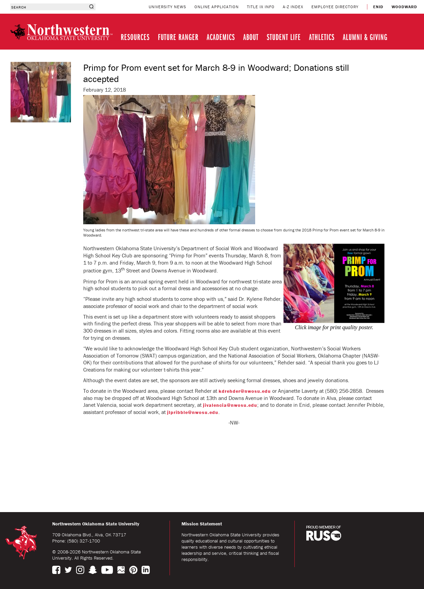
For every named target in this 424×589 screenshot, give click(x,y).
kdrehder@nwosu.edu (245, 391)
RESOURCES (135, 36)
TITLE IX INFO (261, 6)
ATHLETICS (322, 36)
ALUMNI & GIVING (365, 36)
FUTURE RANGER (178, 36)
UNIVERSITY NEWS (167, 6)
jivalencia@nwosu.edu (230, 405)
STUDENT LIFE (284, 36)
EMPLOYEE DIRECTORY (335, 6)
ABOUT (251, 36)
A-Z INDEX (293, 6)
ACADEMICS (221, 36)
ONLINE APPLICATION (216, 6)
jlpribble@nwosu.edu (192, 412)
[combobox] (48, 6)
